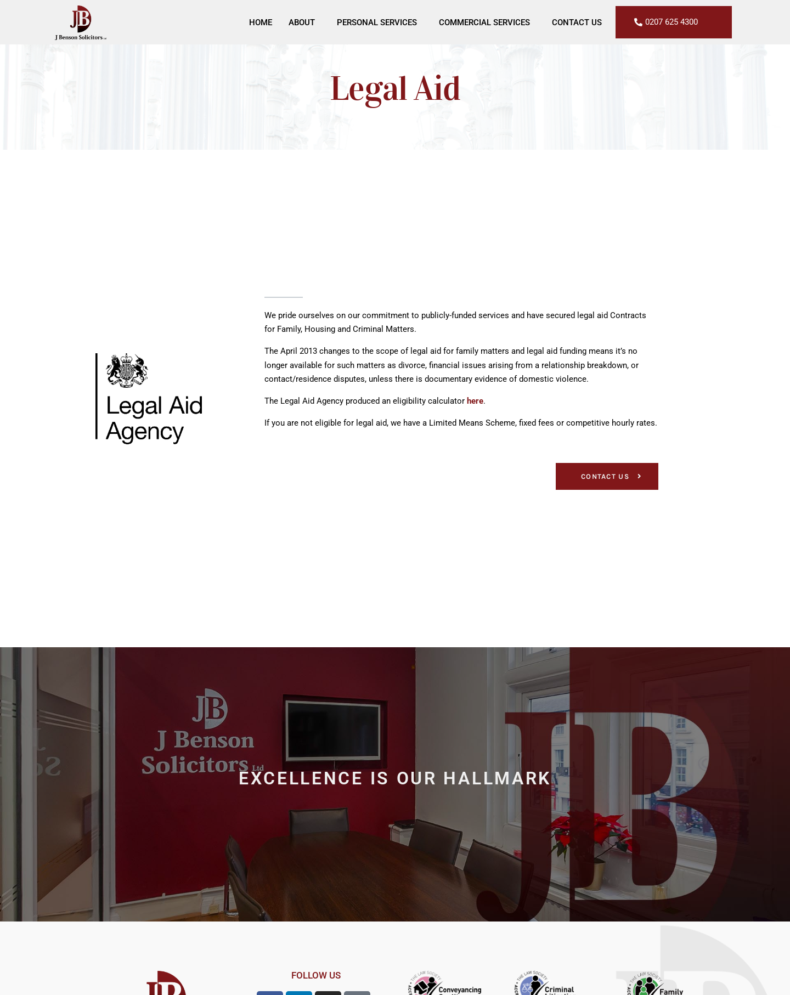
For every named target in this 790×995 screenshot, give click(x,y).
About (304, 22)
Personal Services (379, 22)
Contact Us (577, 22)
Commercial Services (487, 22)
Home (260, 22)
